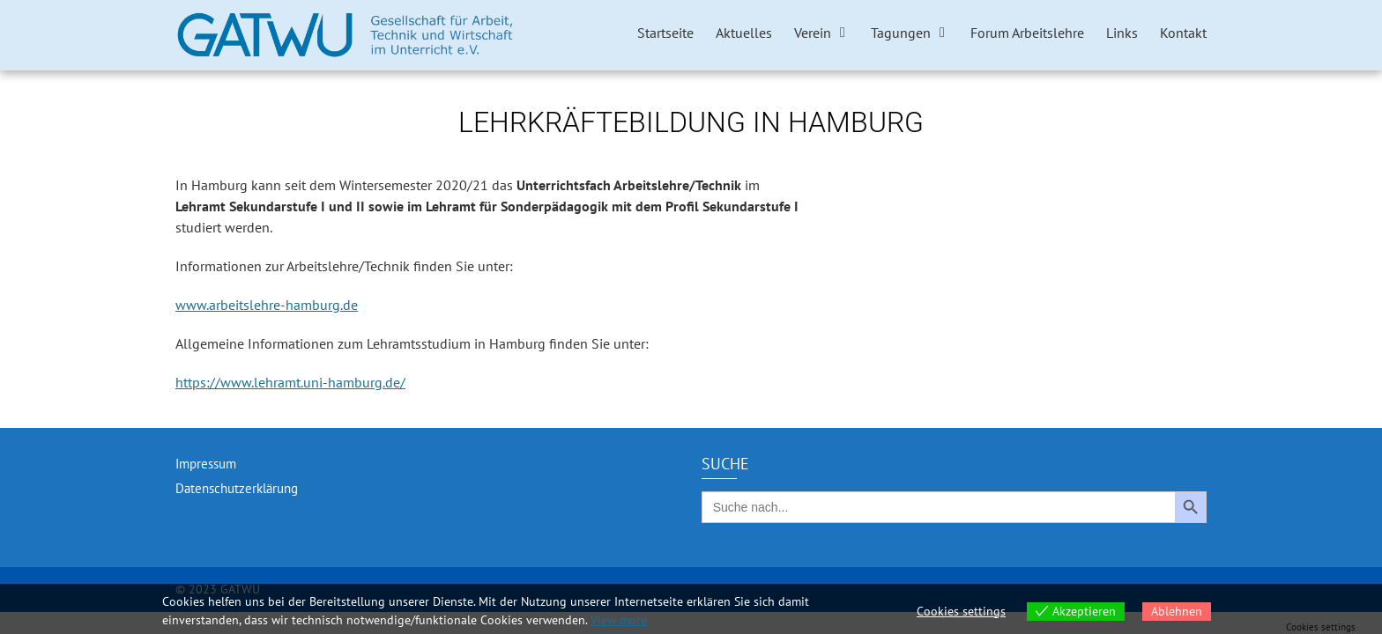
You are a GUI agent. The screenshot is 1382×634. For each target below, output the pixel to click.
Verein (812, 32)
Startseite (665, 32)
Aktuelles (744, 32)
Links (1122, 32)
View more (619, 620)
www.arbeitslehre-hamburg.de (266, 304)
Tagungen (901, 32)
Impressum (205, 463)
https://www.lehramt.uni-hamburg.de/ (290, 382)
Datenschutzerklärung (236, 488)
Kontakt (1183, 32)
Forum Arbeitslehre (1027, 32)
